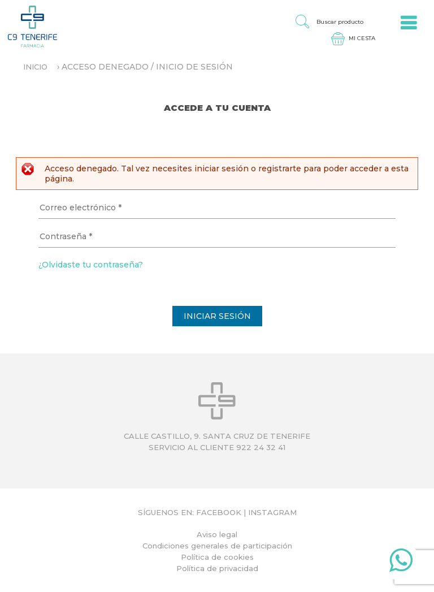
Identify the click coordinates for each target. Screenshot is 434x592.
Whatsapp (401, 562)
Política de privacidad (217, 568)
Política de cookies (217, 556)
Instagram (272, 512)
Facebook (218, 512)
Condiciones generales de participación (217, 545)
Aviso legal (217, 534)
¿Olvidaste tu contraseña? (90, 265)
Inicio (35, 66)
